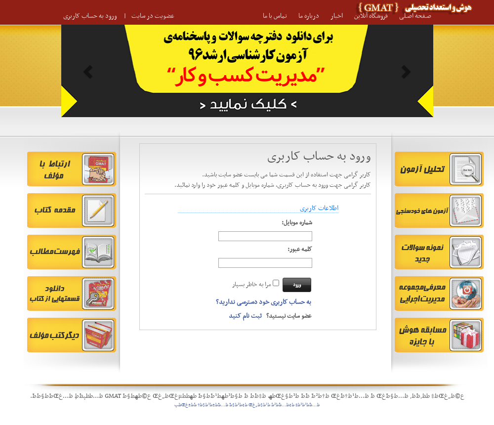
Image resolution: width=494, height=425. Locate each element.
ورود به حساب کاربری (90, 16)
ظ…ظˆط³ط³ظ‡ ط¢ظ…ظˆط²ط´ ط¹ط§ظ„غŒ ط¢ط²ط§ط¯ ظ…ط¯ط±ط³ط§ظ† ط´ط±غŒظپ (247, 405)
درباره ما (308, 16)
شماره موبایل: (297, 223)
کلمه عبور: (300, 250)
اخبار (336, 16)
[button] (89, 71)
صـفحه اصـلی (415, 16)
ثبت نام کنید (245, 316)
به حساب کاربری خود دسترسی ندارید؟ (263, 302)
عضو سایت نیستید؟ (270, 316)
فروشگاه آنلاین (371, 16)
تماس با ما (275, 16)
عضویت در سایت (152, 16)
